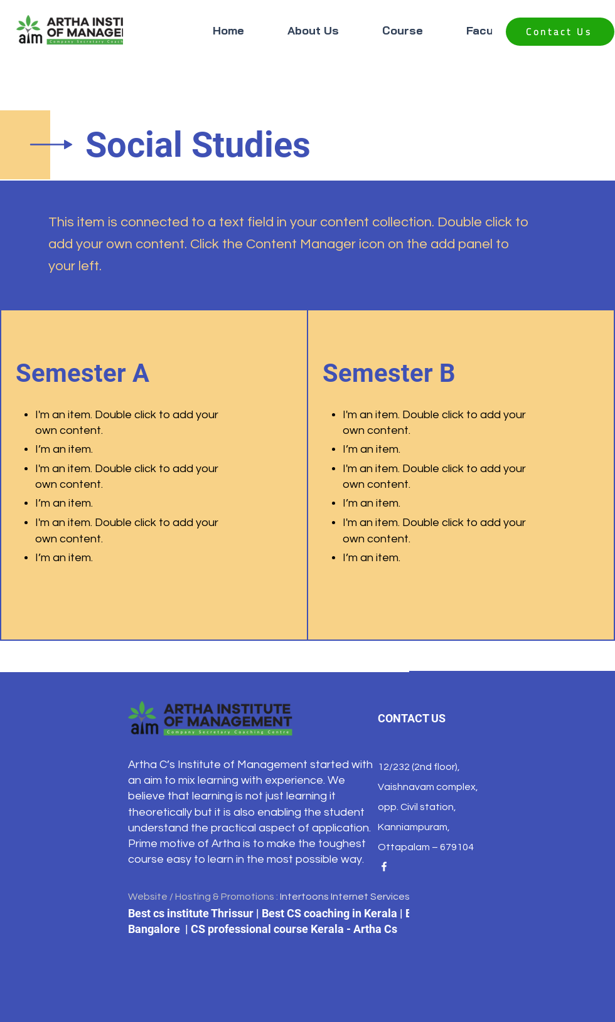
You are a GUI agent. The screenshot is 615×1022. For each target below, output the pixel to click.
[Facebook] (384, 866)
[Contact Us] (560, 32)
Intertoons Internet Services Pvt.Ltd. (363, 897)
